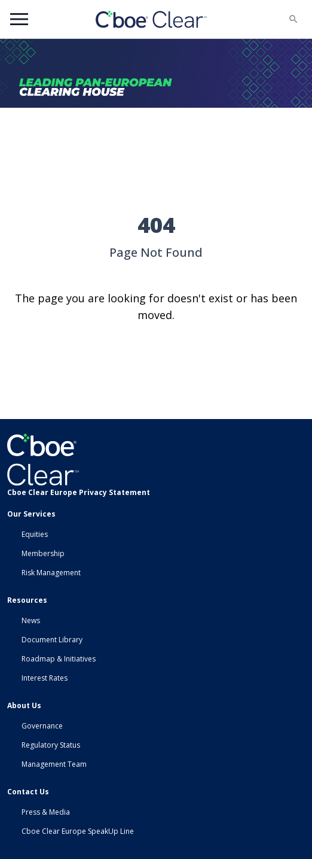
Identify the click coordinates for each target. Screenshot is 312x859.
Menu (19, 19)
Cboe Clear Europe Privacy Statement (78, 492)
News (31, 620)
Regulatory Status (51, 745)
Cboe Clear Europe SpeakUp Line (78, 831)
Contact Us (28, 792)
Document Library (52, 640)
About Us (24, 705)
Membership (43, 553)
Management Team (54, 764)
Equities (35, 534)
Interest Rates (45, 678)
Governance (42, 726)
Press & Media (46, 812)
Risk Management (51, 572)
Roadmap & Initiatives (59, 659)
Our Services (31, 514)
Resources (27, 600)
